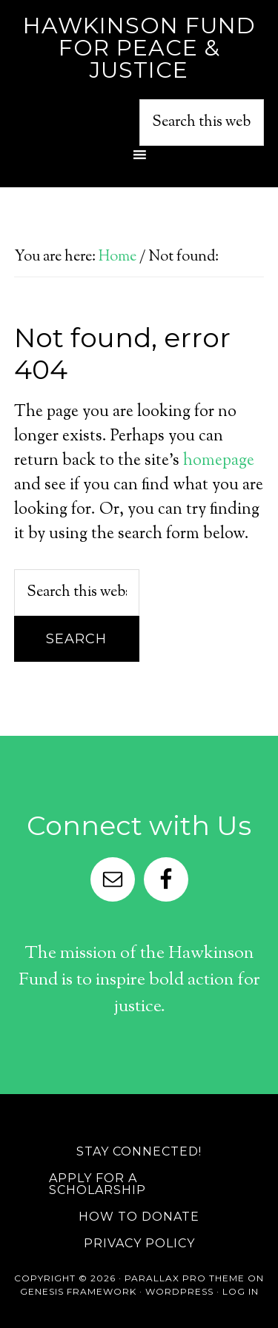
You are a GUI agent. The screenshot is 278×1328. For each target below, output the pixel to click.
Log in (240, 1291)
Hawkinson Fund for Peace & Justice (139, 48)
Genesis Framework (78, 1291)
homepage (218, 461)
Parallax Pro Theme (185, 1278)
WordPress (179, 1291)
